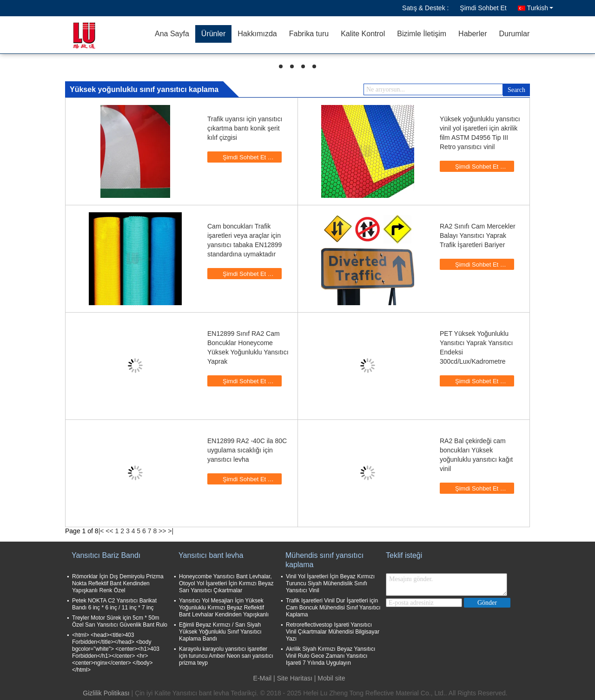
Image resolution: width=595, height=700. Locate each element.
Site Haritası (294, 678)
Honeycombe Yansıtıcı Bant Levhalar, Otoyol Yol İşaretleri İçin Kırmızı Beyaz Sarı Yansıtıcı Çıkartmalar (226, 583)
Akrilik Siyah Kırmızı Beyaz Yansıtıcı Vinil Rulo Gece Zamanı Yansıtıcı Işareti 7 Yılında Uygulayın (330, 656)
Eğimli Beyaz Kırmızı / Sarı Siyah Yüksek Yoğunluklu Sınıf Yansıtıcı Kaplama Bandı (220, 631)
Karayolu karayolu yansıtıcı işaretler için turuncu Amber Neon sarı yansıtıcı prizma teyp (226, 656)
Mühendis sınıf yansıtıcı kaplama (324, 560)
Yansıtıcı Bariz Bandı (106, 555)
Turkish (540, 8)
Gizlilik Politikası (106, 693)
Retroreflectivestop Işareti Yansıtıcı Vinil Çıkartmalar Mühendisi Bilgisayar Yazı (332, 631)
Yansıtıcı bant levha (210, 555)
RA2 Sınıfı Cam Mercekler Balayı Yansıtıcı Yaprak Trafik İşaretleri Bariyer (478, 235)
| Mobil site (329, 678)
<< (109, 531)
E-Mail (262, 678)
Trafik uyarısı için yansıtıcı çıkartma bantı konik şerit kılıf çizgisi (244, 128)
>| (170, 531)
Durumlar (514, 34)
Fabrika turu (309, 34)
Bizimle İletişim (421, 34)
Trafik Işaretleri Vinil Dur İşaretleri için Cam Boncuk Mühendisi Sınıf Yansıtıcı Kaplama (333, 607)
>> (162, 531)
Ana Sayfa (172, 34)
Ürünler (213, 34)
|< (101, 531)
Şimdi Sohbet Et (483, 8)
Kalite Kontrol (363, 34)
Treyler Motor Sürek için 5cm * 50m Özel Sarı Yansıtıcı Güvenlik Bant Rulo (119, 621)
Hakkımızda (257, 34)
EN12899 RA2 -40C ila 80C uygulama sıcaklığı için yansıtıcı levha (247, 450)
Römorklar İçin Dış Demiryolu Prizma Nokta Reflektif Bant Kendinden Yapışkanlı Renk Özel (118, 583)
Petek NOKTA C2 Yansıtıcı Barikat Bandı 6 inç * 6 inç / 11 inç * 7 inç (114, 604)
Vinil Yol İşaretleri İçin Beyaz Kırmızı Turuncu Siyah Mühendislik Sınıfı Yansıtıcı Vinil (330, 583)
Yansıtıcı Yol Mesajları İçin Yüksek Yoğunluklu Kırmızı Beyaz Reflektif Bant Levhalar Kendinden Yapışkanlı (224, 607)
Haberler (472, 34)
